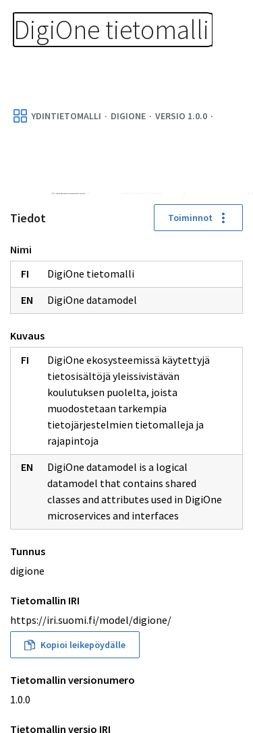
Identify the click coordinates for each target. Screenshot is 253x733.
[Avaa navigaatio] (226, 26)
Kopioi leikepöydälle (74, 645)
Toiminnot (198, 218)
